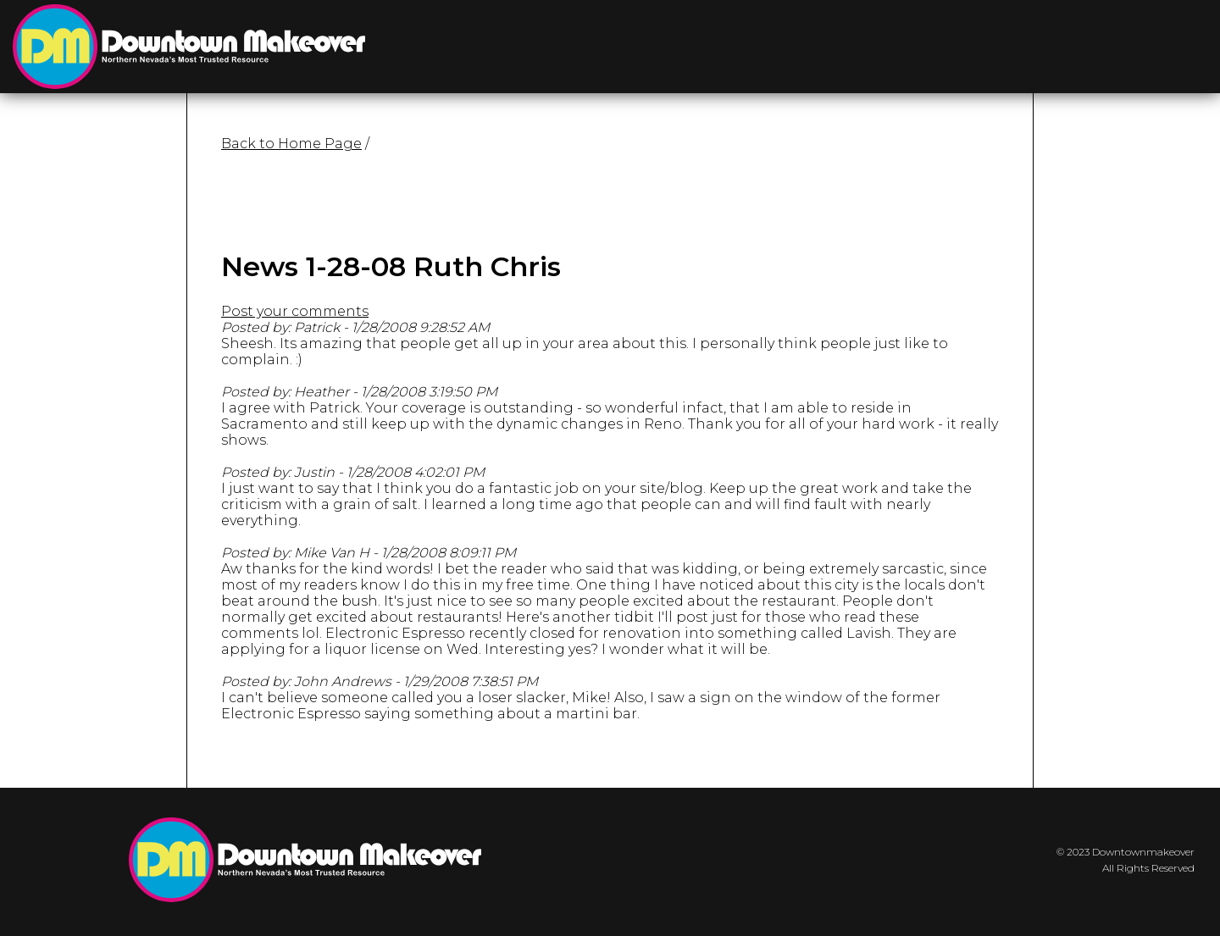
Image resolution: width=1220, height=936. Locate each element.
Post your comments (295, 311)
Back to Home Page (291, 144)
